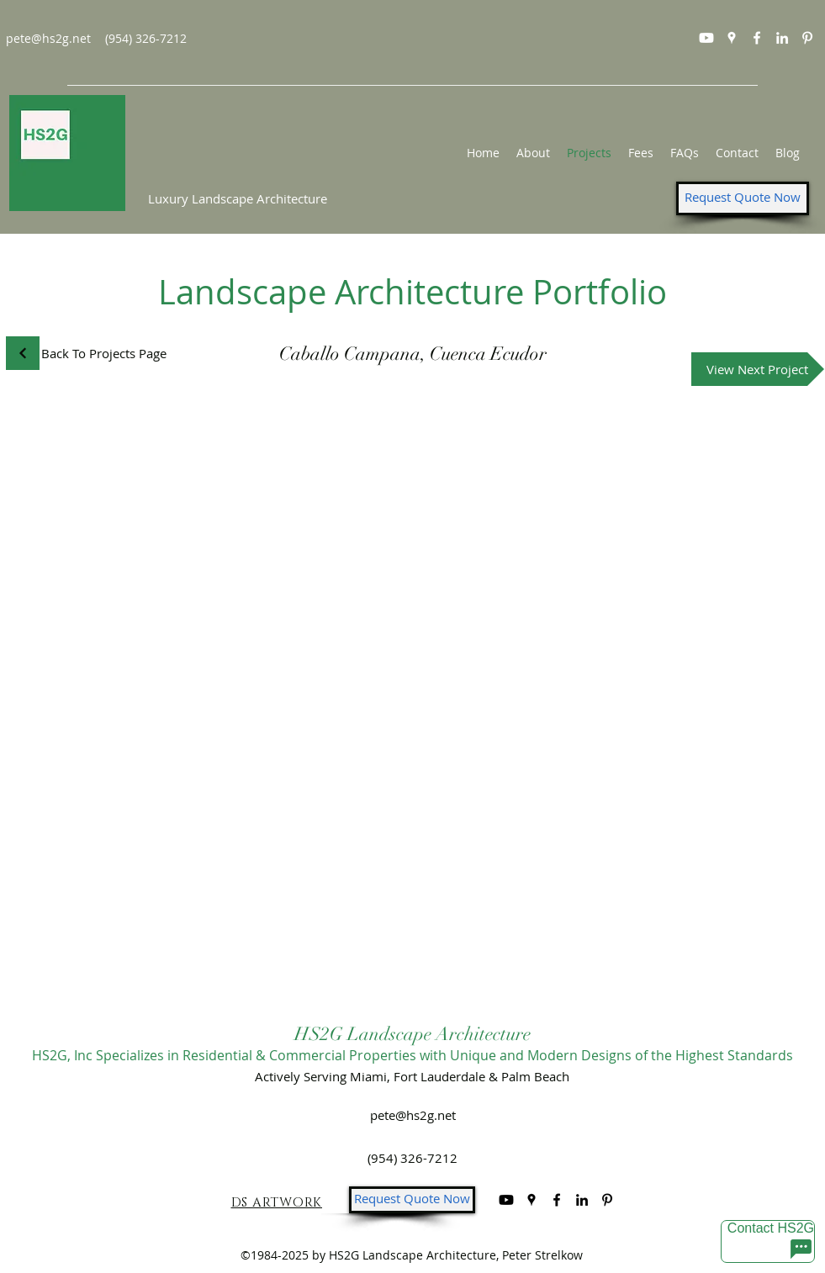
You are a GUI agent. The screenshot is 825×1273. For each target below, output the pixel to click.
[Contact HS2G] (768, 1241)
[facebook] (756, 37)
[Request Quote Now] (742, 198)
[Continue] (23, 353)
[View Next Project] (757, 369)
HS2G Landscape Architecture (412, 1033)
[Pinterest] (807, 37)
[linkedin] (782, 37)
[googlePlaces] (731, 37)
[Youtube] (706, 37)
